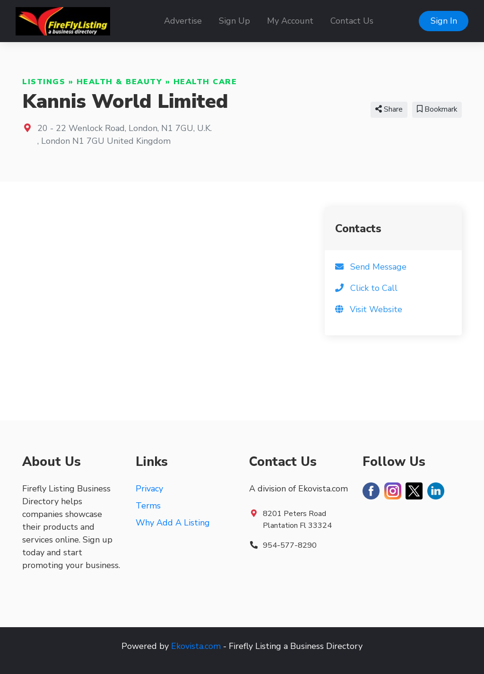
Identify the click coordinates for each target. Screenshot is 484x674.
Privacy (149, 488)
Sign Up (234, 20)
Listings (43, 82)
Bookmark (437, 109)
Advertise (183, 20)
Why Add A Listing (173, 522)
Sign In (444, 20)
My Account (290, 20)
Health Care (205, 82)
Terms (148, 505)
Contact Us (351, 20)
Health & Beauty (120, 82)
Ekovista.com (196, 646)
